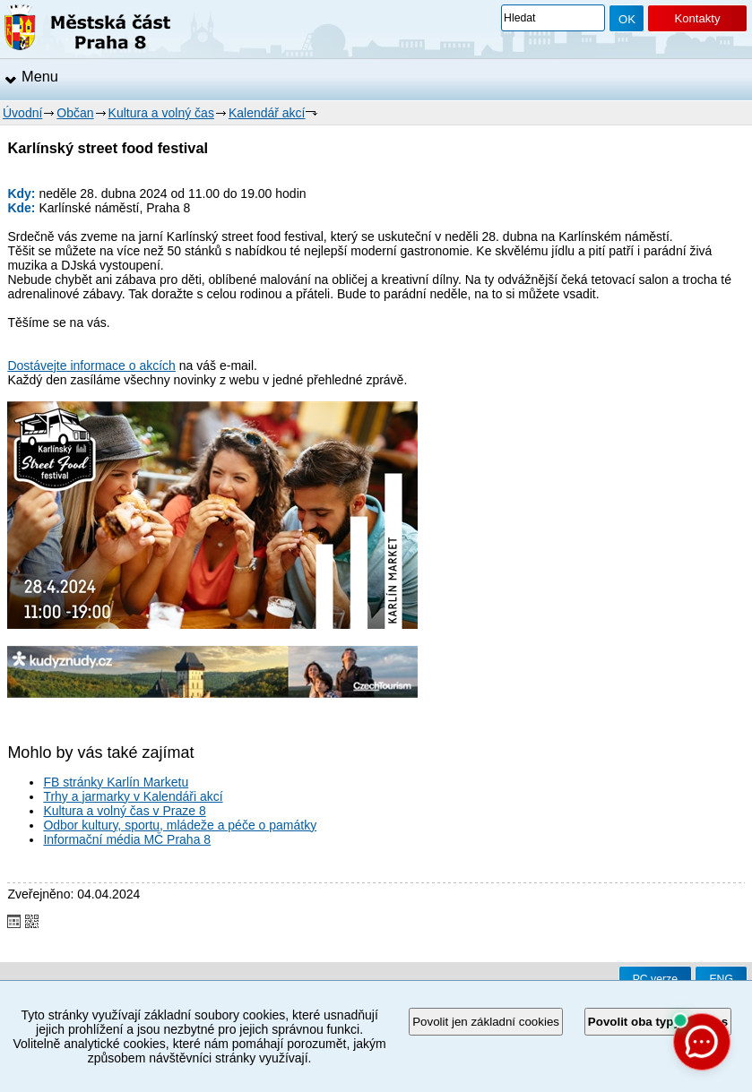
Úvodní (22, 113)
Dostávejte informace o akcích (91, 365)
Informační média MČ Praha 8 (127, 839)
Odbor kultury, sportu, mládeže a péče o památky (179, 825)
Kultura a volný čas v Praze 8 (124, 811)
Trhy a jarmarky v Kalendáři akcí (132, 796)
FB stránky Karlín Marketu (115, 782)
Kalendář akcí (267, 113)
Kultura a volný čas (161, 113)
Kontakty (697, 18)
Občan (74, 113)
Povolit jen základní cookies (485, 1021)
